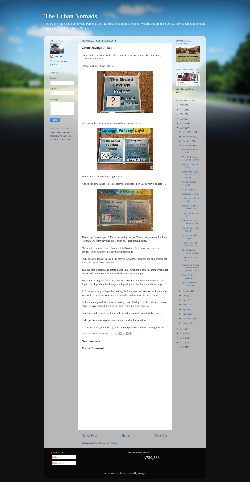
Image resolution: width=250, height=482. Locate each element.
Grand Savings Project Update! (190, 251)
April (185, 309)
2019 (182, 123)
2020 (182, 118)
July (185, 295)
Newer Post (89, 435)
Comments (58, 463)
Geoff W (58, 56)
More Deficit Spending (188, 276)
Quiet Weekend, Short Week (189, 283)
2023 (182, 105)
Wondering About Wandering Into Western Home (190, 267)
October (187, 141)
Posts (56, 457)
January (186, 323)
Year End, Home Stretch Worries (190, 158)
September (188, 145)
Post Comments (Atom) (105, 443)
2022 (182, 109)
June (185, 300)
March (186, 313)
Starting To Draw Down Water (190, 207)
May (185, 304)
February (187, 318)
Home (126, 435)
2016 (182, 333)
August (186, 291)
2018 (182, 127)
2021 (182, 114)
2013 (182, 347)
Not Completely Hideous (189, 236)
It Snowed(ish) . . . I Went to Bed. (190, 222)
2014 (182, 342)
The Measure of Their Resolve (190, 244)
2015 (182, 337)
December (188, 131)
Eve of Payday (189, 189)
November (188, 136)
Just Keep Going (190, 193)
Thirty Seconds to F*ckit (190, 200)
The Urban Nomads (70, 16)
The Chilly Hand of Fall (190, 229)
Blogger (142, 473)
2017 (182, 328)
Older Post (161, 435)
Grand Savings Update (189, 183)
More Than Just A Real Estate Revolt (190, 174)
